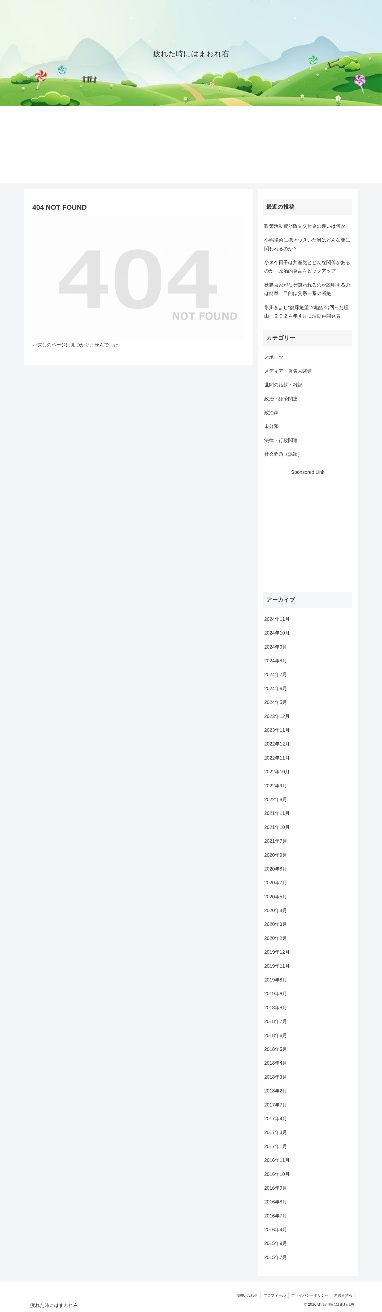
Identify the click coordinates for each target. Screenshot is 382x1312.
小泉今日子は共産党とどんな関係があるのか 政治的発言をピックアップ (307, 267)
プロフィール (274, 1295)
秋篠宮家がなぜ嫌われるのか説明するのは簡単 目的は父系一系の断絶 (307, 289)
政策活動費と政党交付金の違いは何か (304, 226)
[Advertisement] (191, 146)
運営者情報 (343, 1295)
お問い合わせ (247, 1295)
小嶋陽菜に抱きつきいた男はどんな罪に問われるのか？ (307, 244)
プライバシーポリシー (309, 1295)
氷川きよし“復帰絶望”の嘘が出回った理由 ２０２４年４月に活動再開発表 (306, 312)
